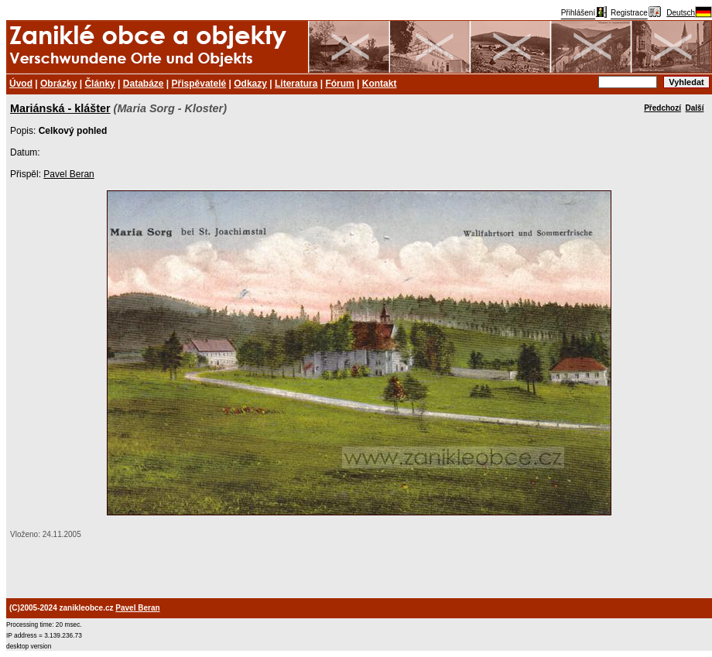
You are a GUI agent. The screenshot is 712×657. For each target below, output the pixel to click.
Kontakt (379, 83)
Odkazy (250, 83)
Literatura (296, 83)
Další (695, 108)
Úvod (21, 83)
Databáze (143, 83)
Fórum (339, 83)
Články (99, 83)
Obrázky (58, 83)
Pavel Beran (68, 174)
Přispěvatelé (199, 83)
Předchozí (662, 108)
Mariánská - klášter (60, 108)
